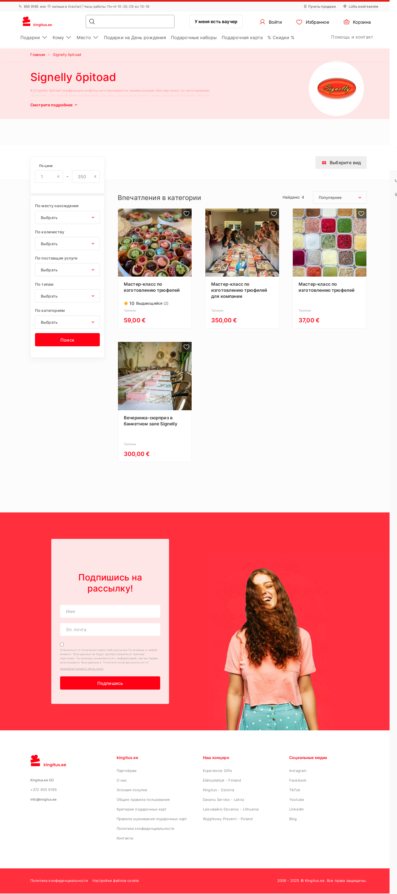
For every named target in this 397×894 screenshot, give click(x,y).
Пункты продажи (320, 6)
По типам (44, 284)
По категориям (50, 310)
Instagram (297, 771)
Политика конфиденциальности (145, 829)
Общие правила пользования (143, 800)
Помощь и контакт (352, 37)
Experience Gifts (217, 771)
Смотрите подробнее (54, 104)
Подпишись (110, 684)
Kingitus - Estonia (218, 790)
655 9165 (28, 6)
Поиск (67, 340)
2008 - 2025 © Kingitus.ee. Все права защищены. (322, 881)
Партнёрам (126, 771)
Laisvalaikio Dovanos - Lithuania (231, 809)
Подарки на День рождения (135, 37)
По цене (46, 166)
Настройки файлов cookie (115, 881)
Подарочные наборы (194, 37)
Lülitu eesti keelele (360, 6)
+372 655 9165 (43, 790)
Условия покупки (132, 790)
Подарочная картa (242, 37)
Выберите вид (341, 162)
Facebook (297, 781)
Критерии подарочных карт (142, 809)
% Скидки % (280, 37)
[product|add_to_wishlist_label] (187, 213)
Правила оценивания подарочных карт (152, 819)
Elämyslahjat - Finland (222, 781)
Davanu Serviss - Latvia (223, 800)
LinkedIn (296, 809)
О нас (122, 781)
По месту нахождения (57, 205)
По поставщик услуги (56, 258)
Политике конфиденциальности (125, 663)
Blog (293, 819)
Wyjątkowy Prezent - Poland (228, 819)
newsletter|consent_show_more (81, 669)
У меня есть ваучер (216, 21)
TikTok (294, 790)
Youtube (296, 800)
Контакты (125, 838)
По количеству (49, 231)
